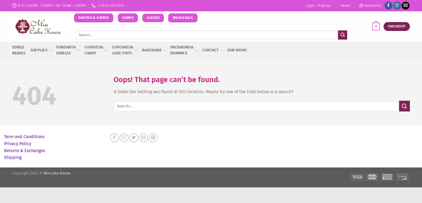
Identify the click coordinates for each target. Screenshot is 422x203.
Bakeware (154, 50)
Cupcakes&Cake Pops (124, 50)
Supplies (40, 50)
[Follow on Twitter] (133, 137)
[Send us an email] (405, 6)
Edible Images (19, 50)
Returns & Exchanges (24, 150)
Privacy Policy (17, 143)
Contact (212, 50)
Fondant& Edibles (68, 50)
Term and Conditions (24, 136)
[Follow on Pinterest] (153, 137)
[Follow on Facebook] (388, 6)
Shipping (13, 157)
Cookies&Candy (96, 50)
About (345, 6)
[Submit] (342, 35)
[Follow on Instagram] (397, 6)
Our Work (237, 50)
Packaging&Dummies (183, 50)
